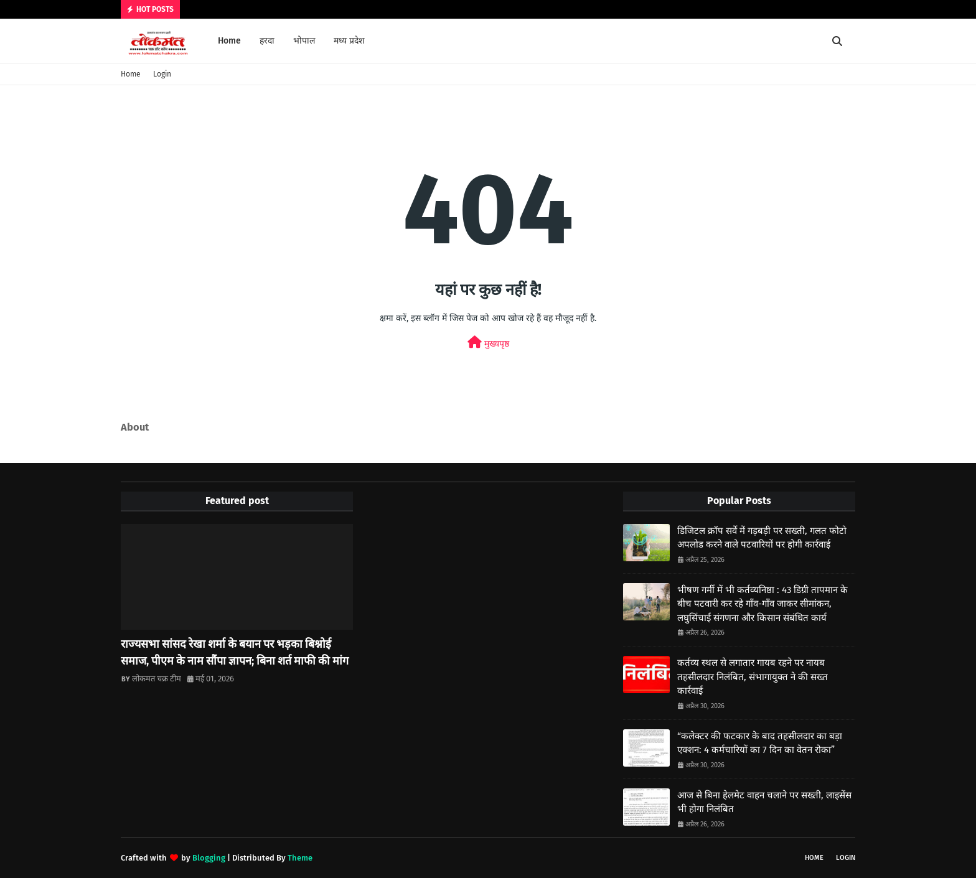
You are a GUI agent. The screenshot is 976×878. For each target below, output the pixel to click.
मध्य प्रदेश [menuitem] (349, 40)
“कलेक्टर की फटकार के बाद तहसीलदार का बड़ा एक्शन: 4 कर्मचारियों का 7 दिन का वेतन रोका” (759, 743)
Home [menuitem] (229, 40)
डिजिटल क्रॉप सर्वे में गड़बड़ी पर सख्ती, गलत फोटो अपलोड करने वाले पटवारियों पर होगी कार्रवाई (762, 538)
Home (131, 74)
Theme (300, 857)
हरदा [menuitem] (267, 40)
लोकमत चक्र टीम (156, 678)
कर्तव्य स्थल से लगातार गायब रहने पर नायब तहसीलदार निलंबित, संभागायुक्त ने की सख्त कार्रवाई (752, 676)
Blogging (208, 857)
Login (162, 74)
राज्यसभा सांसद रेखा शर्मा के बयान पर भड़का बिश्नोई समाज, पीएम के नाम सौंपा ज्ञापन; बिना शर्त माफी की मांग (235, 652)
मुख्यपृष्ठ (488, 342)
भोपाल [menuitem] (304, 40)
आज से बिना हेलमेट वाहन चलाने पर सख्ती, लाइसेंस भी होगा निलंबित (764, 802)
